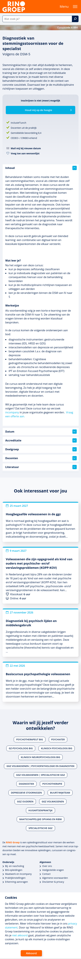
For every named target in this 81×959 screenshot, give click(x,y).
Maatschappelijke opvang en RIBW (40, 819)
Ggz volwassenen (53, 801)
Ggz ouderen (25, 801)
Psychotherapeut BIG (29, 739)
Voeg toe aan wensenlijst (25, 153)
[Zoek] (75, 19)
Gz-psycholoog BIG (21, 748)
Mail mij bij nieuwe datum (26, 148)
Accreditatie (41, 440)
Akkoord (31, 953)
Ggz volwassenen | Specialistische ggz (40, 774)
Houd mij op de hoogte (38, 110)
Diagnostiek (26, 783)
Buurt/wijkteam (60, 792)
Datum (41, 431)
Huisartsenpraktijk (40, 810)
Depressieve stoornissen (26, 792)
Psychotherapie (52, 783)
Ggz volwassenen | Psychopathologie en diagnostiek (40, 766)
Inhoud (41, 168)
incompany (12, 412)
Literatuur (41, 467)
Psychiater (58, 739)
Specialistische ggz (40, 828)
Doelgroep (41, 449)
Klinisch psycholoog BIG (56, 748)
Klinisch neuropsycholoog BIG (40, 757)
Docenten (41, 458)
